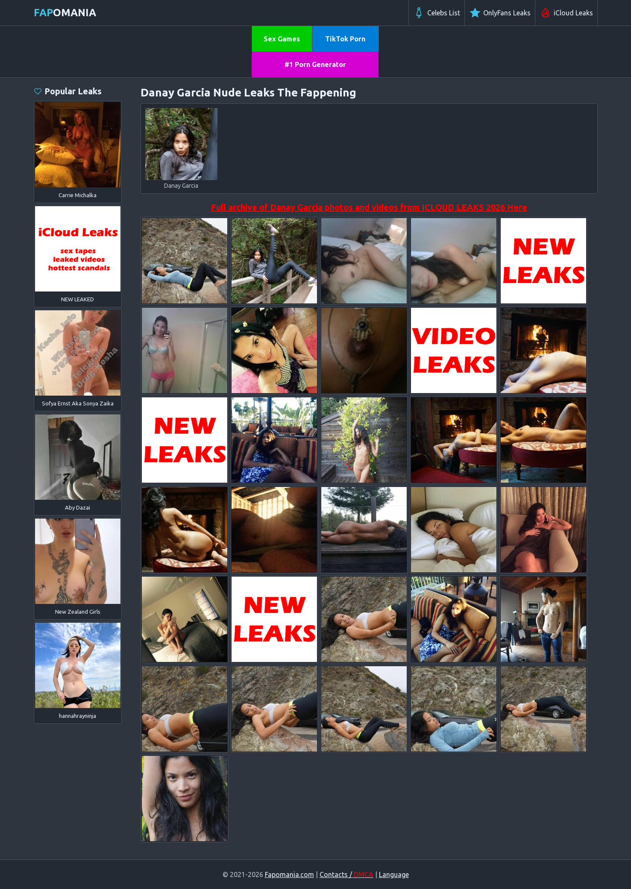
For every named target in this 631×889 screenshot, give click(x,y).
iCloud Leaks (566, 13)
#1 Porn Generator (315, 64)
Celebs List (436, 13)
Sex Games (282, 39)
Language (394, 874)
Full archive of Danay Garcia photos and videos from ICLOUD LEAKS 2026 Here (369, 207)
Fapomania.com (289, 874)
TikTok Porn (345, 39)
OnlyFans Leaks (500, 13)
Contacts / (346, 874)
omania (65, 12)
